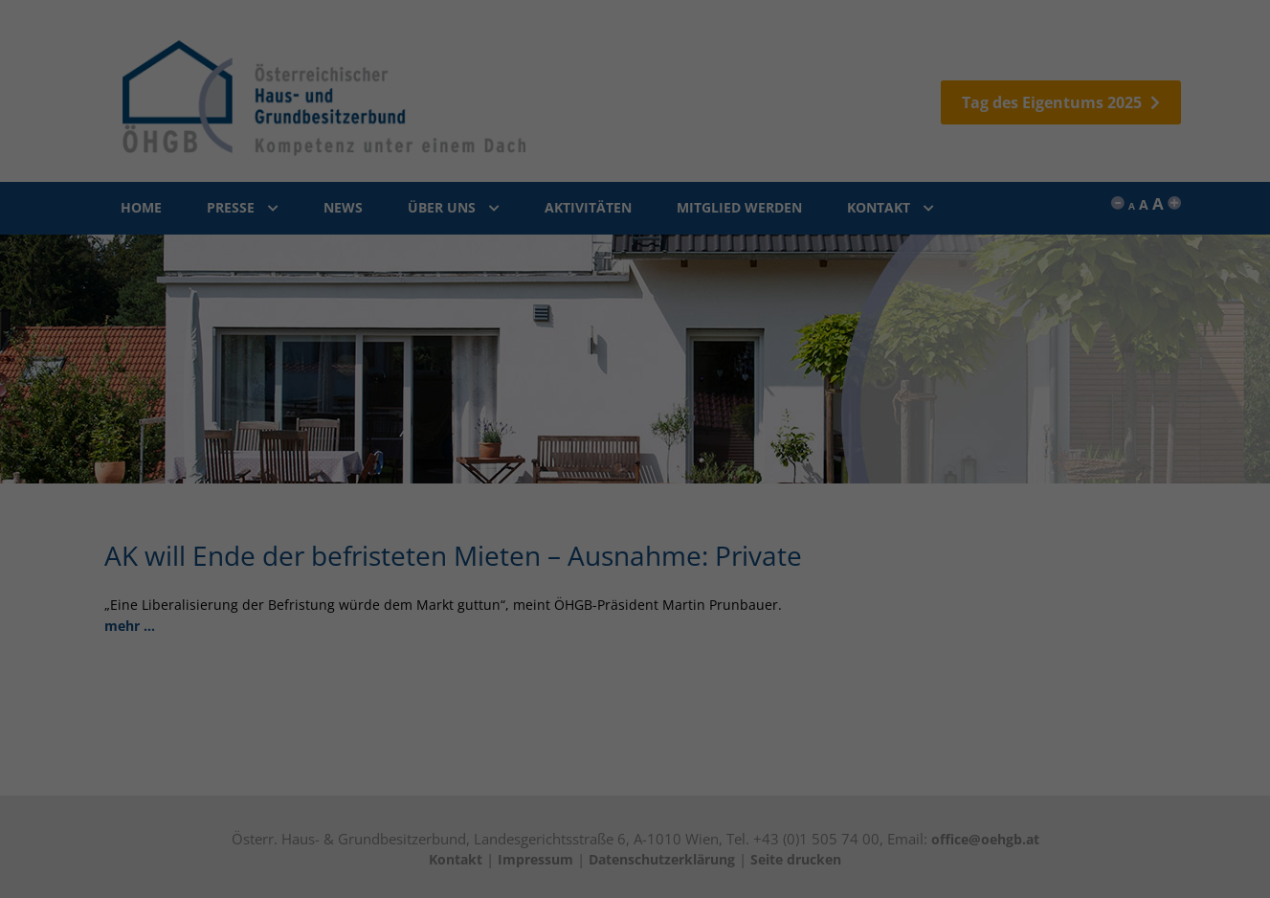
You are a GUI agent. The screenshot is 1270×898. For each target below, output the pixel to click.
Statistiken (741, 153)
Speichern (635, 291)
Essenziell (515, 153)
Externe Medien (534, 183)
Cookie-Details (543, 353)
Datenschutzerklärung (644, 353)
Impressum (736, 353)
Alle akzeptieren (635, 237)
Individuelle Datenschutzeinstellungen (635, 331)
